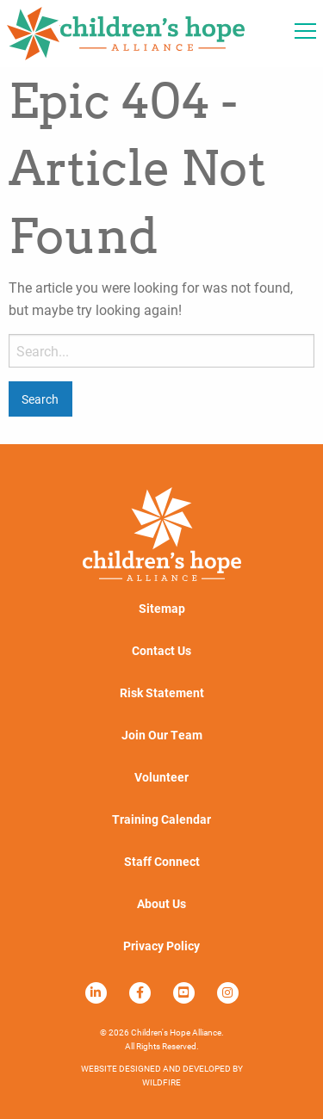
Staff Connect (162, 862)
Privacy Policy (161, 946)
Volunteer (161, 777)
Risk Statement (162, 693)
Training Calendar (161, 819)
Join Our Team (161, 735)
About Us (161, 904)
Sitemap (162, 609)
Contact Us (161, 651)
